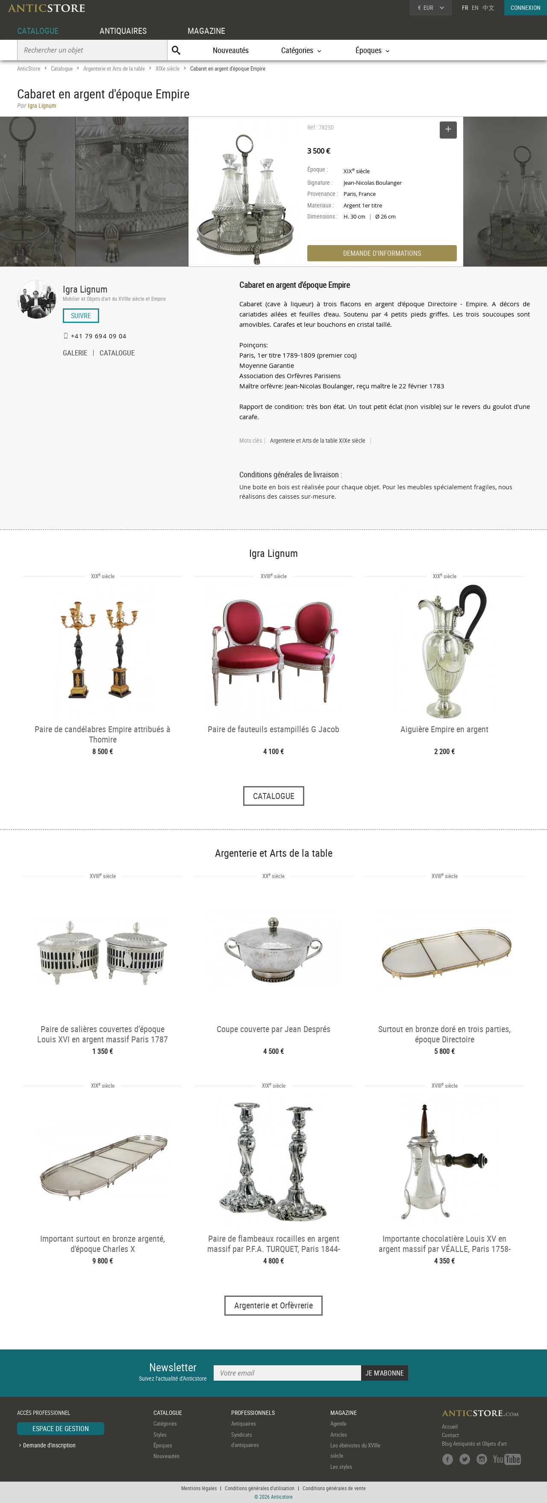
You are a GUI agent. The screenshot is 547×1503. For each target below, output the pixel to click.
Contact (450, 1435)
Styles (160, 1434)
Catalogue (62, 68)
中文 (488, 7)
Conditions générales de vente (334, 1488)
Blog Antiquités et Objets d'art (474, 1443)
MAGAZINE (206, 30)
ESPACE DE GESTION (60, 1428)
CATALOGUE (38, 30)
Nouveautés (231, 50)
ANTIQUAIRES (123, 30)
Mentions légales (199, 1488)
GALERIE (75, 354)
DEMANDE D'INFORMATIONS (382, 253)
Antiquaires (243, 1423)
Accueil (450, 1426)
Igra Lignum (85, 289)
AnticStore (28, 68)
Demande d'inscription (49, 1445)
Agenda (338, 1423)
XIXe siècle (167, 68)
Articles (338, 1434)
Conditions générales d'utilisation (259, 1488)
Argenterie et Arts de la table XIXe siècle (317, 441)
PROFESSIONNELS (253, 1412)
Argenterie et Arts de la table (114, 68)
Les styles (341, 1466)
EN (475, 7)
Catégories (165, 1423)
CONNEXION (526, 7)
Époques (162, 1445)
